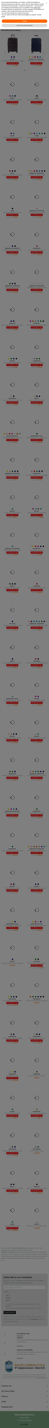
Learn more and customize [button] (24, 25)
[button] (46, 2)
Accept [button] (24, 21)
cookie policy (36, 7)
